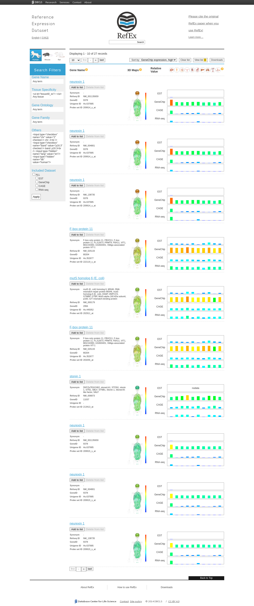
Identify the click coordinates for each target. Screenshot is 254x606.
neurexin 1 (77, 81)
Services (64, 2)
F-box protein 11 (81, 229)
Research (51, 2)
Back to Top (206, 578)
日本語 (45, 37)
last (102, 60)
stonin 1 (75, 376)
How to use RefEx (127, 587)
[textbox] (122, 42)
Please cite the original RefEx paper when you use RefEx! (204, 23)
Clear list (185, 60)
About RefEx (87, 587)
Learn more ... (196, 37)
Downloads (217, 60)
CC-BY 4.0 (173, 601)
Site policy (136, 601)
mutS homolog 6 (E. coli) (87, 278)
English (35, 37)
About (87, 2)
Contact (76, 2)
